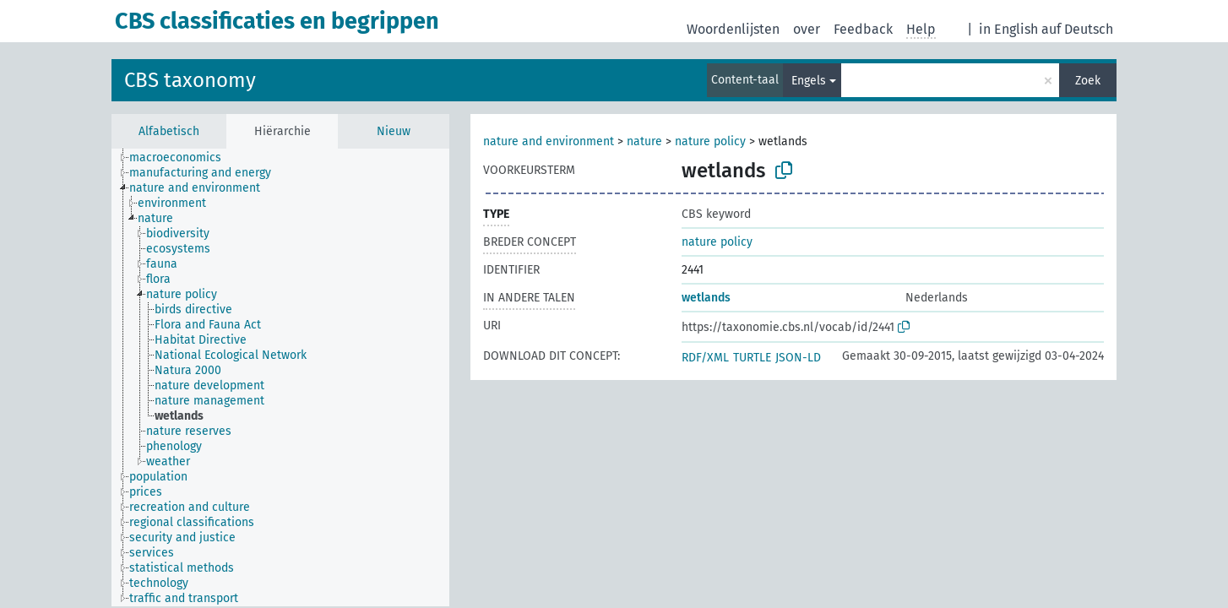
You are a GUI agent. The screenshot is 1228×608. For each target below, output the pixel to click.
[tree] (280, 377)
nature (646, 141)
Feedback (863, 29)
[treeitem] (182, 158)
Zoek (1087, 80)
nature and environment (548, 141)
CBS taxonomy (190, 80)
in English (1008, 29)
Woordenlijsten (733, 29)
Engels (808, 80)
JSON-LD (798, 357)
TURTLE (752, 357)
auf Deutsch (1077, 29)
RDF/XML (705, 357)
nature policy (710, 141)
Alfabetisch (169, 131)
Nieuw (393, 131)
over (806, 29)
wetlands (706, 297)
